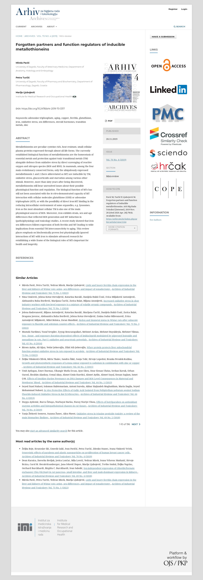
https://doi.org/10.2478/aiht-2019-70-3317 (43, 108)
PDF (109, 121)
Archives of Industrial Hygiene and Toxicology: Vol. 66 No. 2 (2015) (58, 366)
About (51, 26)
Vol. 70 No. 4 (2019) (47, 36)
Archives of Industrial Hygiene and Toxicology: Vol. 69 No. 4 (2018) (57, 475)
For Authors (155, 219)
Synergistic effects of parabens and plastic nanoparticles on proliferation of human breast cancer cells (76, 452)
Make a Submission (163, 36)
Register (173, 9)
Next (135, 424)
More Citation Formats (116, 228)
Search (179, 26)
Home (19, 36)
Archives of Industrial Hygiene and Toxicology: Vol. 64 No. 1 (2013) (77, 382)
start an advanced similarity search (48, 430)
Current (21, 26)
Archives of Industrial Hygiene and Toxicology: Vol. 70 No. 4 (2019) (57, 456)
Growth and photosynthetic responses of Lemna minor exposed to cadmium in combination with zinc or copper (81, 362)
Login (184, 9)
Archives (36, 26)
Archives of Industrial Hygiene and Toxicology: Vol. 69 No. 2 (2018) (85, 417)
